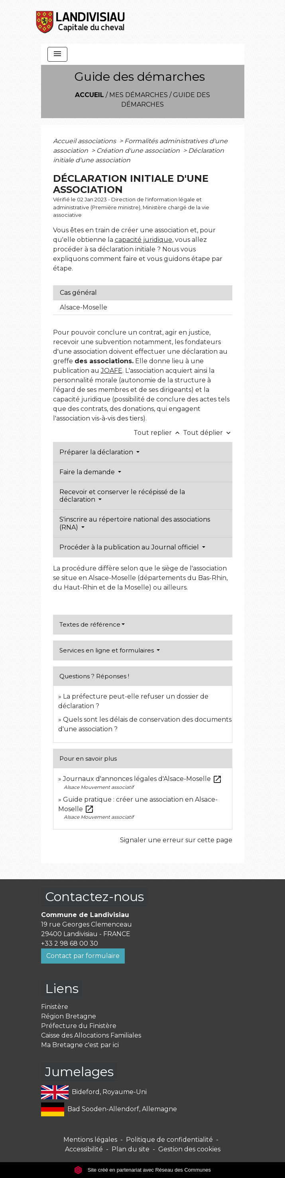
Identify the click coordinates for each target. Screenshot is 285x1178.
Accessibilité (84, 1149)
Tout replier (158, 432)
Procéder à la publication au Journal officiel (129, 547)
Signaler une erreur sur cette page (176, 840)
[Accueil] (81, 22)
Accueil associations (85, 141)
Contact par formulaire (83, 956)
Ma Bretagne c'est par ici (80, 1045)
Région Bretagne (68, 1016)
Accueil (89, 95)
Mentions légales (90, 1139)
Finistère (54, 1007)
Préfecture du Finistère (78, 1026)
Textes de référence (89, 624)
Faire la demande (87, 472)
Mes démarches (138, 95)
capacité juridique (143, 239)
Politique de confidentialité (169, 1139)
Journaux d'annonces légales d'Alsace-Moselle (142, 779)
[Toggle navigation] (57, 54)
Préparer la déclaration (97, 452)
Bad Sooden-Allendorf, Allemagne (109, 1109)
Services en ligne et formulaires (107, 650)
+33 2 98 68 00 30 (69, 943)
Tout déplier (207, 432)
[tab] (142, 292)
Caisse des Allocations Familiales (91, 1035)
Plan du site (130, 1149)
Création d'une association (138, 150)
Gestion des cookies (189, 1149)
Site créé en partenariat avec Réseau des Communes (142, 1170)
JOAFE (111, 370)
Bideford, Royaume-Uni (94, 1092)
